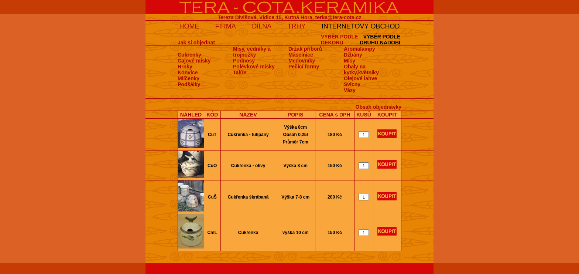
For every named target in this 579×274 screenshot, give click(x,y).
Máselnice (300, 55)
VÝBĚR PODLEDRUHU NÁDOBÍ (380, 39)
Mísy (349, 61)
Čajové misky (194, 61)
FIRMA (225, 26)
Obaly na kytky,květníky (361, 69)
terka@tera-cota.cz (338, 17)
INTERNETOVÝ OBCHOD (361, 26)
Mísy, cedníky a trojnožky (252, 52)
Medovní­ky (301, 61)
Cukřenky (189, 55)
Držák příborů (305, 49)
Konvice (188, 72)
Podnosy (244, 61)
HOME (189, 26)
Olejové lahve (360, 78)
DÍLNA (261, 26)
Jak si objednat (196, 42)
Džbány (353, 55)
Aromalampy (359, 49)
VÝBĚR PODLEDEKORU (339, 39)
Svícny (352, 84)
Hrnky (185, 67)
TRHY (297, 26)
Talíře (239, 72)
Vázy (350, 90)
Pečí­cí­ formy (303, 67)
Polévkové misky (254, 67)
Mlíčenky (188, 78)
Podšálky (189, 84)
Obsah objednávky (378, 107)
